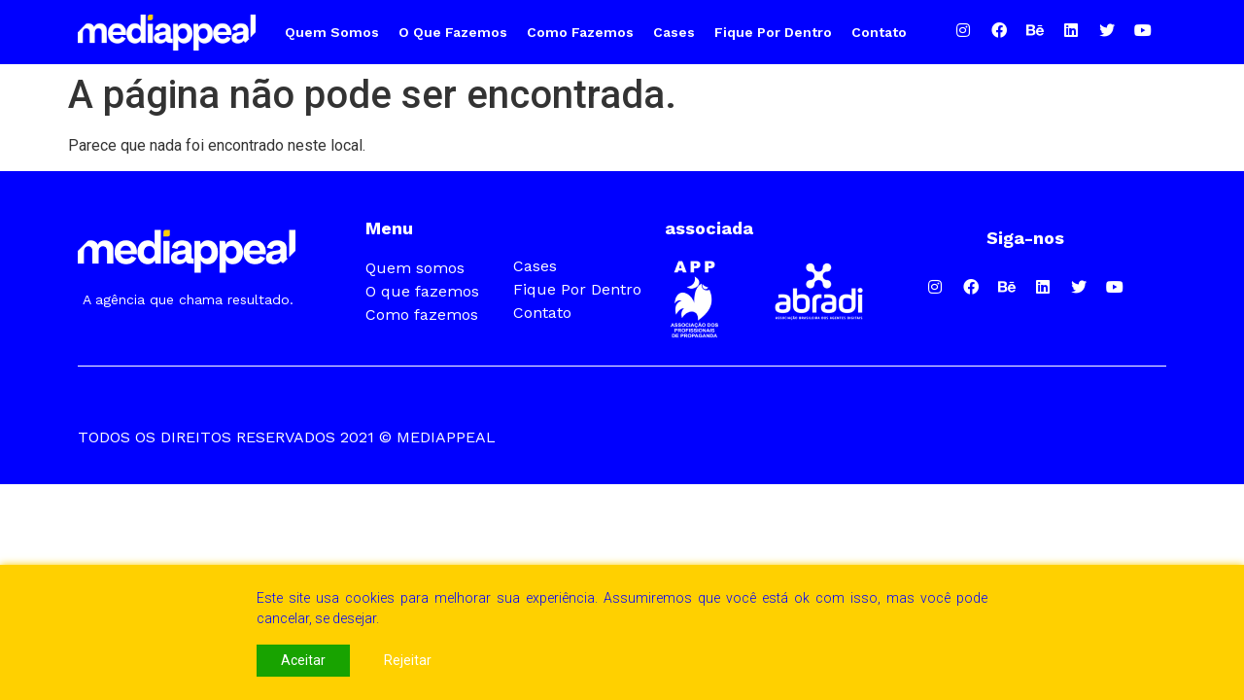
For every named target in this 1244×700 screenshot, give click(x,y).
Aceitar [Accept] (303, 660)
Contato (879, 32)
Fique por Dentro (773, 32)
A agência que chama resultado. (188, 299)
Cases (674, 32)
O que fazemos (452, 32)
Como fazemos (580, 32)
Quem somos (332, 32)
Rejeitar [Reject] (408, 660)
